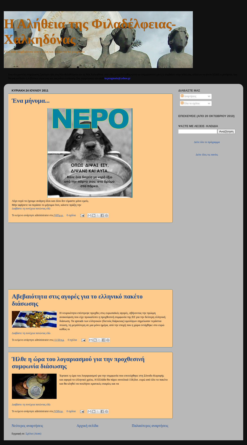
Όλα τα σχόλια (190, 103)
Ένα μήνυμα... (31, 100)
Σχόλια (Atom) (33, 433)
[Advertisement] (90, 256)
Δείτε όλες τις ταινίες (207, 154)
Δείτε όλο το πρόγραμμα (207, 142)
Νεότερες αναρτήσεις (27, 426)
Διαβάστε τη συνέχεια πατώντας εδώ (31, 208)
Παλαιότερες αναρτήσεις (150, 426)
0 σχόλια (71, 215)
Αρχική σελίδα (87, 426)
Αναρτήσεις (188, 96)
